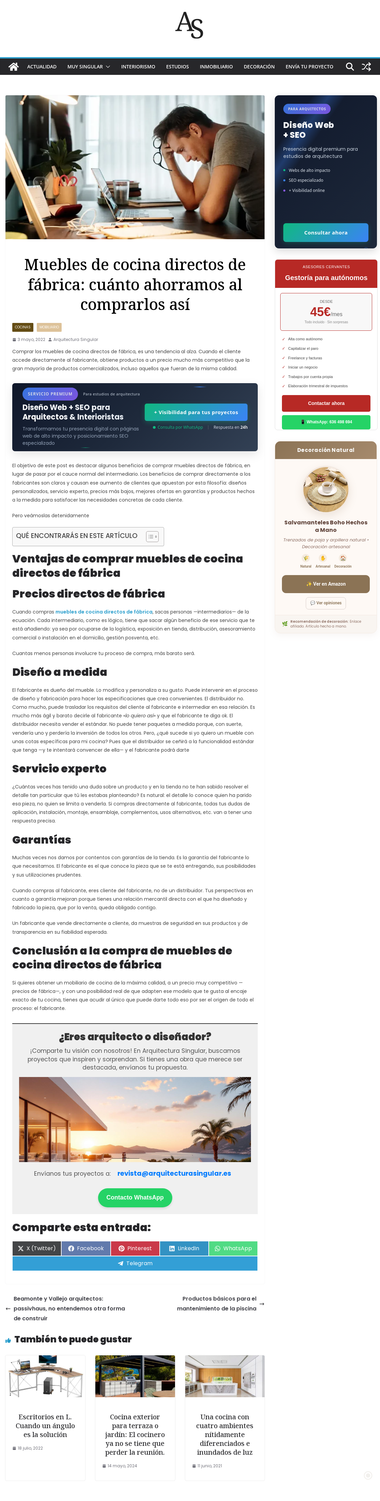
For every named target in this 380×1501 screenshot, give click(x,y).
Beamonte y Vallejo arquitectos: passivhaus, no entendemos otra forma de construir (65, 1308)
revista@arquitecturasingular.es (174, 1173)
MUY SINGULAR (85, 66)
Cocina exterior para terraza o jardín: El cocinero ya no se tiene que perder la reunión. (135, 1434)
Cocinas (23, 327)
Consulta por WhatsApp (178, 427)
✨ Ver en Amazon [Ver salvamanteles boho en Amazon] (326, 584)
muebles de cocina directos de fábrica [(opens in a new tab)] (104, 611)
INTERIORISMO (138, 66)
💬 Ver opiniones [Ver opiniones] (326, 603)
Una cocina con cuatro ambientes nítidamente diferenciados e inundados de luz (224, 1434)
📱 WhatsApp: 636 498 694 (326, 422)
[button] (106, 66)
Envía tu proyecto (309, 66)
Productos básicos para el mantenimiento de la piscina (221, 1303)
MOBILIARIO (49, 327)
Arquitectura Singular (75, 339)
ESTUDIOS (177, 66)
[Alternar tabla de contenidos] (149, 536)
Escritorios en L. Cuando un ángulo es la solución (45, 1425)
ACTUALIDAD (42, 66)
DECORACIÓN (259, 66)
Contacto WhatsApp (135, 1197)
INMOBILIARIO (216, 66)
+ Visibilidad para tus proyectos (196, 412)
